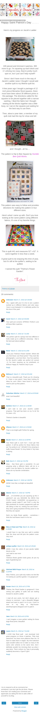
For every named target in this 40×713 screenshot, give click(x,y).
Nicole (8, 440)
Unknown (9, 300)
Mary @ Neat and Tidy (14, 527)
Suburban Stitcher (13, 393)
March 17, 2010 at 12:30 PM (21, 440)
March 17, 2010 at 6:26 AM (23, 300)
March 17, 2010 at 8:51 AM (23, 374)
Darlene (9, 406)
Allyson (9, 427)
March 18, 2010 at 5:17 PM (20, 586)
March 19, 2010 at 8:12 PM (19, 616)
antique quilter (11, 546)
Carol (8, 319)
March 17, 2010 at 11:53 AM (21, 427)
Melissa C (9, 374)
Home (20, 703)
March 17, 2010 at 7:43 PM (21, 493)
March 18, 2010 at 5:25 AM (26, 546)
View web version (20, 707)
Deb (7, 461)
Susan (8, 586)
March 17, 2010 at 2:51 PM (19, 461)
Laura (8, 631)
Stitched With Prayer (13, 569)
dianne (8, 493)
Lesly (8, 334)
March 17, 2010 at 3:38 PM (23, 480)
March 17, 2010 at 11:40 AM (22, 406)
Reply (8, 312)
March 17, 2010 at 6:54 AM (20, 319)
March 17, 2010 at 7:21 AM (20, 334)
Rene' (8, 351)
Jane (8, 616)
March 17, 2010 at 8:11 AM (20, 351)
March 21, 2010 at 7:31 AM (20, 631)
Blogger (24, 711)
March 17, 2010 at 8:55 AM (29, 393)
